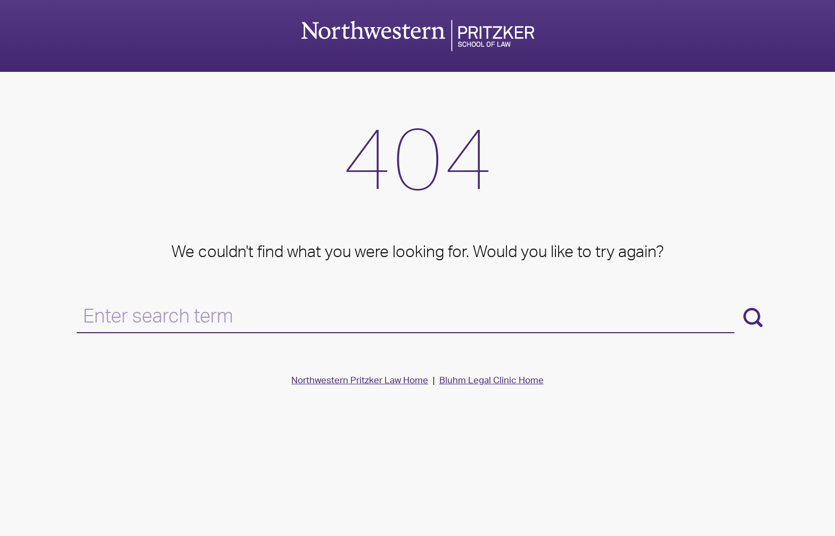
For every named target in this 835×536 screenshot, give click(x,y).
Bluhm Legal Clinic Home (491, 381)
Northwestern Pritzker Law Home (359, 381)
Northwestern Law (417, 35)
